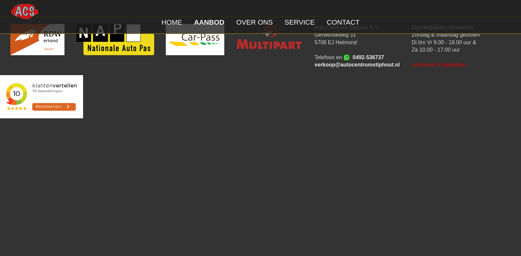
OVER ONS (254, 22)
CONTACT (343, 22)
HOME (171, 22)
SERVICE (300, 22)
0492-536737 (368, 57)
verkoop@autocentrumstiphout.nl (357, 64)
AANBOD (209, 22)
